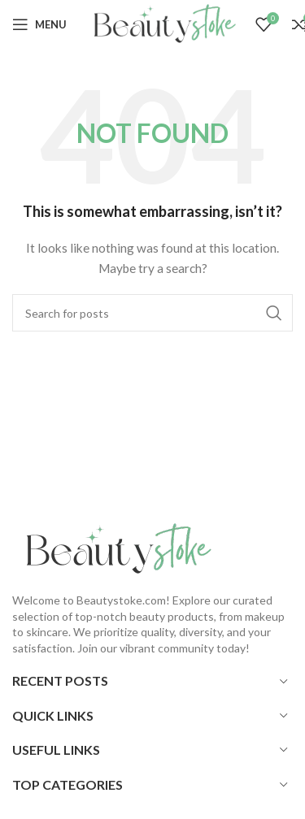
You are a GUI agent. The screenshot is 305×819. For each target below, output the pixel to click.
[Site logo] (161, 23)
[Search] (152, 313)
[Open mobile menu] (39, 24)
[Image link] (114, 548)
